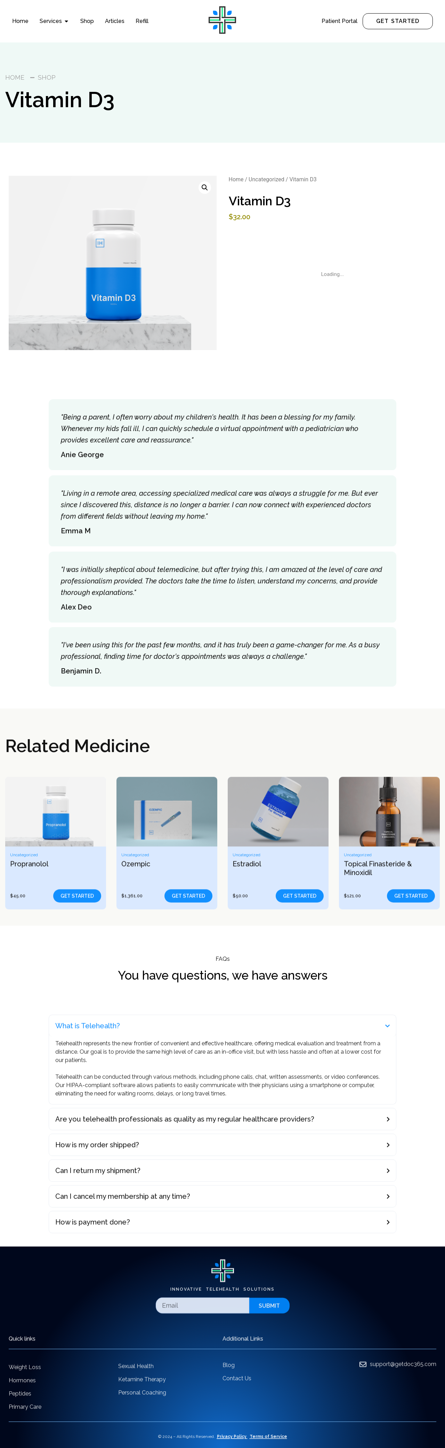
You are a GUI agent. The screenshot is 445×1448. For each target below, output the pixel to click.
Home (236, 179)
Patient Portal (339, 21)
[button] (205, 187)
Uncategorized (266, 179)
